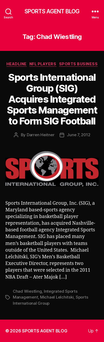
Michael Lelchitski (57, 297)
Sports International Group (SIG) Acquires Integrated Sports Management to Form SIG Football (52, 99)
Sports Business (78, 64)
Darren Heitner (40, 134)
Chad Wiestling (27, 291)
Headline (16, 64)
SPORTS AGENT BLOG (52, 11)
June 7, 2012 (78, 134)
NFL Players (42, 64)
